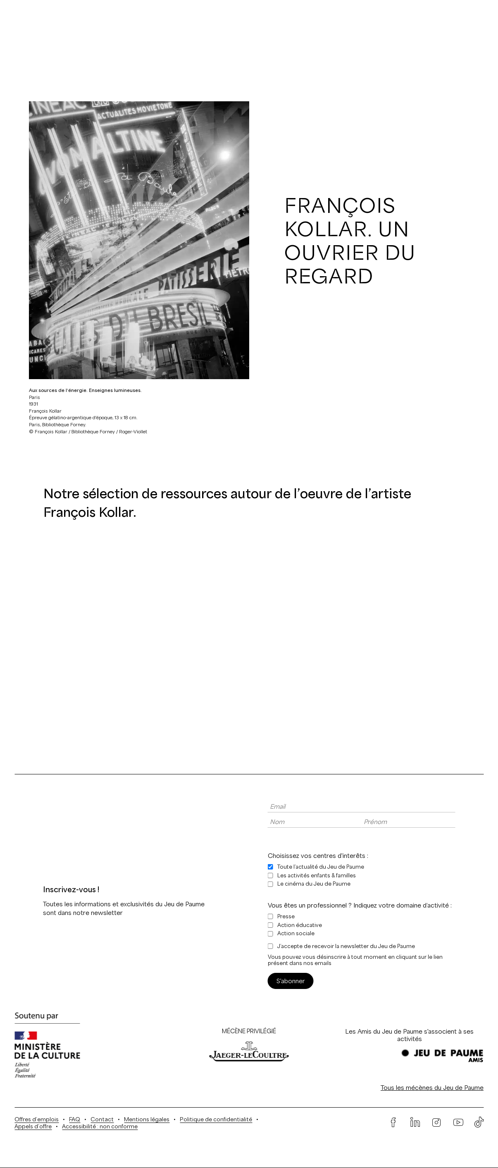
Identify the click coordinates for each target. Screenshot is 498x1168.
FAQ (74, 1119)
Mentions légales (146, 1119)
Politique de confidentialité (216, 1119)
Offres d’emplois (36, 1119)
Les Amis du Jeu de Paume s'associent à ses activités (409, 1035)
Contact (102, 1119)
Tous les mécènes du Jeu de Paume (432, 1087)
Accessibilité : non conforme (100, 1126)
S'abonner (290, 980)
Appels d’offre (33, 1126)
